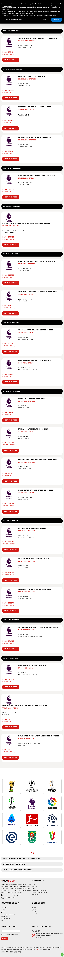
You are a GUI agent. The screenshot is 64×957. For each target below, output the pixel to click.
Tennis (34, 909)
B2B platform (5, 918)
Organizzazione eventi (8, 914)
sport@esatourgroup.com (13, 895)
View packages (10, 60)
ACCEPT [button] (56, 20)
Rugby (34, 911)
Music (3, 909)
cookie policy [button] (5, 9)
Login (34, 884)
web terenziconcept (45, 949)
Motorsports (36, 913)
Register (34, 886)
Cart (33, 888)
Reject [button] (45, 20)
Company (4, 907)
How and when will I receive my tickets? (23, 858)
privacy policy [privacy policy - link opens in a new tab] (8, 6)
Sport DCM (4, 916)
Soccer (34, 907)
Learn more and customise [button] (13, 20)
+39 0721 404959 (10, 898)
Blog (2, 920)
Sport (3, 911)
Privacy (34, 892)
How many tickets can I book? (17, 870)
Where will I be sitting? (14, 864)
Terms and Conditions (39, 890)
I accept (9, 934)
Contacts (35, 894)
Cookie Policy (42, 892)
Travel (3, 913)
